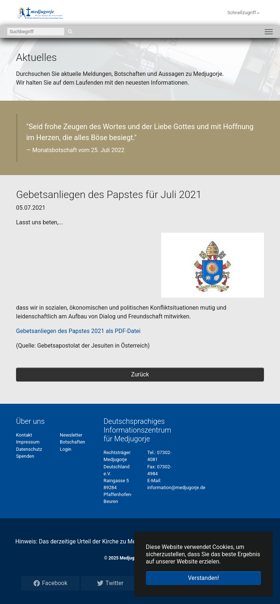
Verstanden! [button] (203, 577)
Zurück (140, 374)
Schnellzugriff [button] (242, 12)
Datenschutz (29, 449)
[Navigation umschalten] (269, 32)
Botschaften (72, 442)
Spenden (25, 456)
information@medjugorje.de (176, 487)
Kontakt (24, 435)
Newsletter (71, 435)
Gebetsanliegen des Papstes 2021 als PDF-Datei (78, 331)
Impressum (27, 442)
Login (65, 449)
